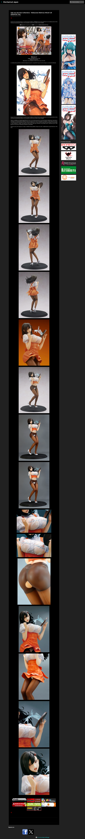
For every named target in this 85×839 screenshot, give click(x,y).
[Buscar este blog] (78, 2)
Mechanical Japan (10, 2)
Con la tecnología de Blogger (42, 837)
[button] (11, 18)
